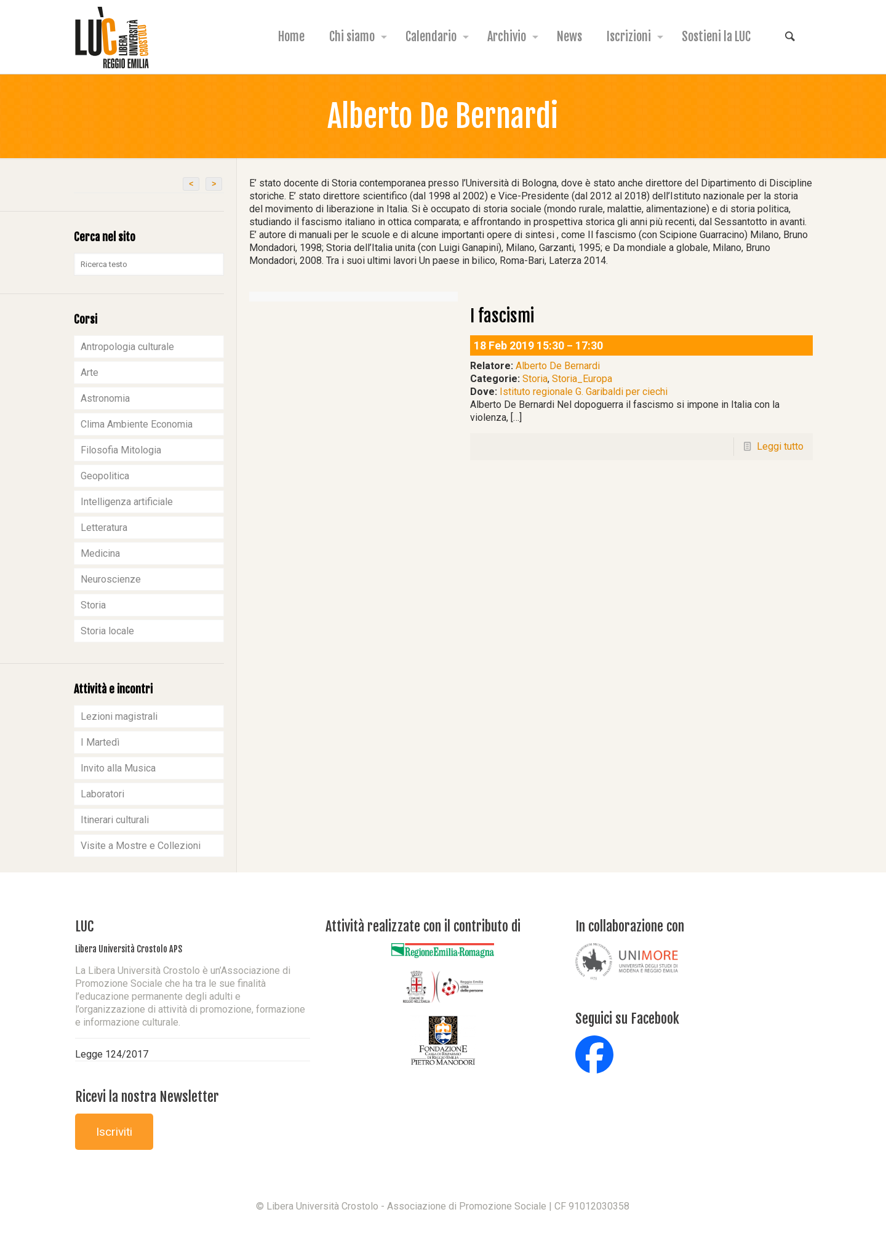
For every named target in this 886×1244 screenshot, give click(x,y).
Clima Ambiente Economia (137, 424)
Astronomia (105, 398)
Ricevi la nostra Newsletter (147, 1096)
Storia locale (107, 631)
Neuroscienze (111, 579)
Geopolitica (105, 476)
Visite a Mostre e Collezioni (141, 845)
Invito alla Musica (118, 768)
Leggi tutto (780, 446)
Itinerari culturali (115, 820)
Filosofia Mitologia (121, 450)
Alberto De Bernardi (558, 366)
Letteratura (104, 527)
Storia (535, 379)
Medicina (100, 553)
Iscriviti (114, 1132)
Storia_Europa (582, 379)
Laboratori (102, 794)
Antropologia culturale (127, 347)
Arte (89, 372)
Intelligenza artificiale (127, 502)
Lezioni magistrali (119, 716)
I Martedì (100, 742)
